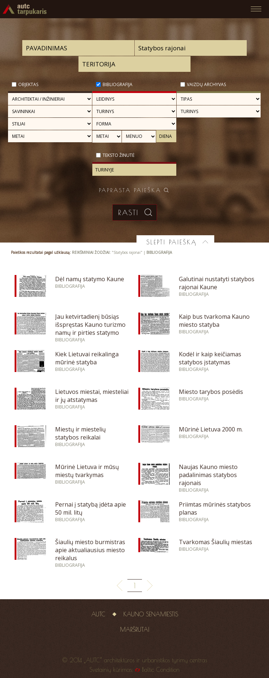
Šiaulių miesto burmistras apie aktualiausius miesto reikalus (90, 550)
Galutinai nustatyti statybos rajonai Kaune (216, 283)
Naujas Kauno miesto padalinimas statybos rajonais (208, 475)
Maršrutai (134, 629)
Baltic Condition (161, 669)
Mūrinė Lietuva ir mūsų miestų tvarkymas (87, 471)
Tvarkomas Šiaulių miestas (215, 542)
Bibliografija (117, 84)
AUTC (98, 614)
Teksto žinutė (119, 155)
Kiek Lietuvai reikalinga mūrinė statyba (87, 358)
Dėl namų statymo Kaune (89, 279)
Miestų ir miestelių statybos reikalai (80, 433)
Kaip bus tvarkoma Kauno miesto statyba (214, 321)
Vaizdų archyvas (206, 84)
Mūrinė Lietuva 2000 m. (211, 429)
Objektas (28, 84)
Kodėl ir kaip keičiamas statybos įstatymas (210, 358)
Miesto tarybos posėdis (211, 392)
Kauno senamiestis (150, 614)
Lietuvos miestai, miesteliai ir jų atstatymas (91, 396)
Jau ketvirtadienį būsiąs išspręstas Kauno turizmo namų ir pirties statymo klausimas (90, 329)
